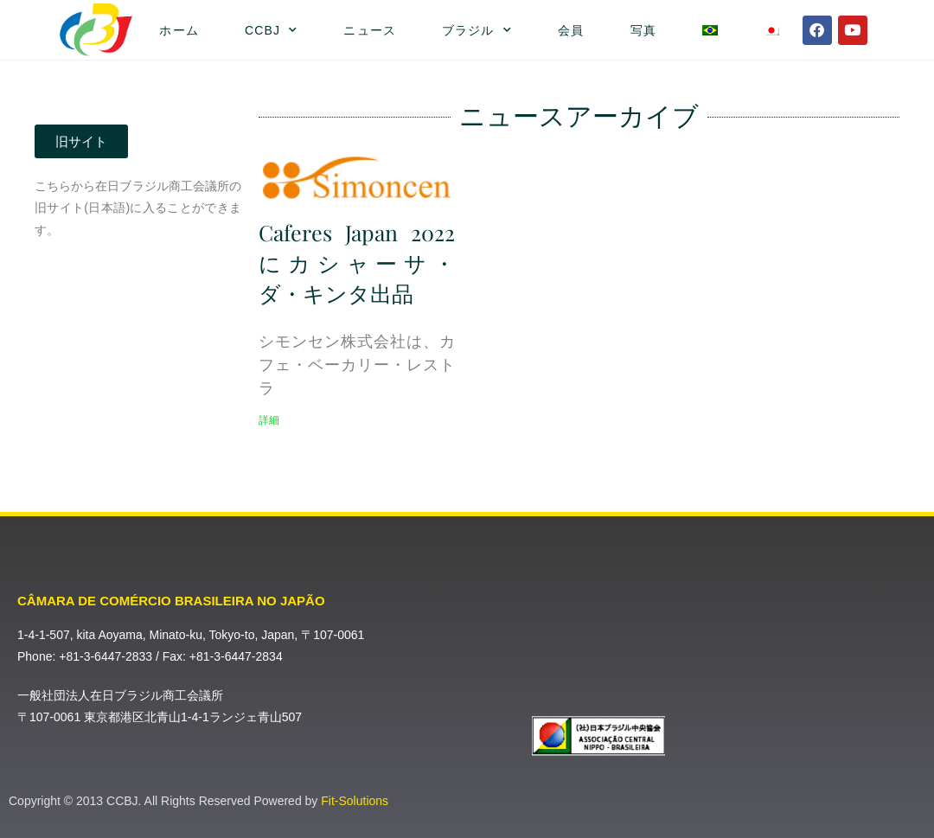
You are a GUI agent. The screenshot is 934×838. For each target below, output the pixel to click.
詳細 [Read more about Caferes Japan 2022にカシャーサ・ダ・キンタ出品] (269, 420)
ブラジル (477, 30)
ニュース (369, 30)
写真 (643, 30)
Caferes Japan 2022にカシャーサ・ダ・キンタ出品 (357, 262)
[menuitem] (709, 30)
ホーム (178, 30)
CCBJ (271, 30)
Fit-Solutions (354, 801)
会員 (571, 30)
